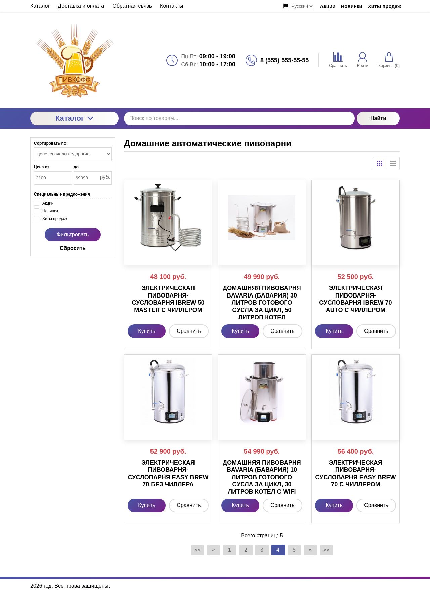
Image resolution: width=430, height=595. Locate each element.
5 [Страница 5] (294, 550)
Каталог (74, 118)
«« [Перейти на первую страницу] (198, 550)
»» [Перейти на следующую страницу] (327, 550)
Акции (328, 6)
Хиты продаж (384, 6)
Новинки (351, 6)
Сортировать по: (51, 143)
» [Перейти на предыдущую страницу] (310, 550)
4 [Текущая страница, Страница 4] (278, 550)
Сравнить (189, 331)
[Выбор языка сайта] (302, 6)
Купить (146, 331)
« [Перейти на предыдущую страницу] (213, 550)
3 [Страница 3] (261, 550)
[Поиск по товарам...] (239, 118)
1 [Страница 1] (229, 550)
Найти (378, 118)
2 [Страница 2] (245, 550)
